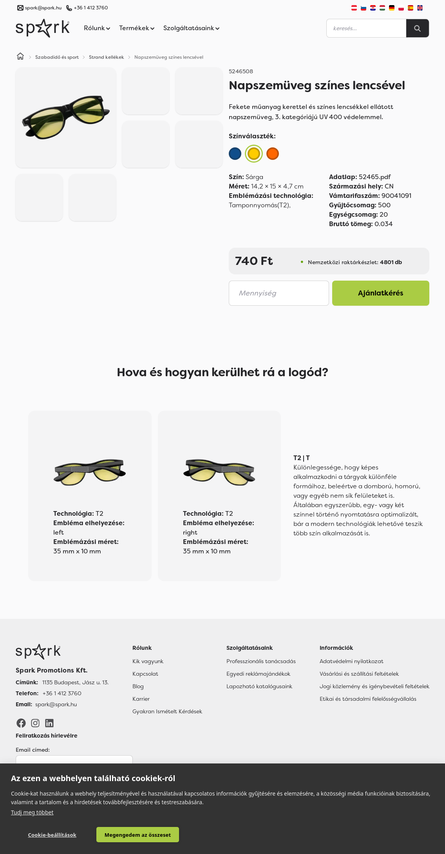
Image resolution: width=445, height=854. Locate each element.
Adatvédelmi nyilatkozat (351, 661)
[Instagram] (35, 722)
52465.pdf (360, 177)
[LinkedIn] (49, 722)
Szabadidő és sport (57, 57)
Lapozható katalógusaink (259, 686)
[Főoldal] (62, 652)
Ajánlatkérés (380, 293)
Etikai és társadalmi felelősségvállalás (368, 698)
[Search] (417, 28)
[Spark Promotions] (43, 28)
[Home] (20, 57)
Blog (138, 686)
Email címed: (33, 749)
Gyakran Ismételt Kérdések (167, 711)
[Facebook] (21, 722)
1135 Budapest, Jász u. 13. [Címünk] (75, 682)
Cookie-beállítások (52, 834)
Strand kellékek (106, 57)
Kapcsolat (145, 673)
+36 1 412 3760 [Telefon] (62, 693)
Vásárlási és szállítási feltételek (359, 673)
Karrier (141, 698)
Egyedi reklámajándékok (258, 673)
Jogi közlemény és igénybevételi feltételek (374, 686)
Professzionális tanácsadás (261, 661)
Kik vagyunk (147, 661)
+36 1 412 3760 (91, 8)
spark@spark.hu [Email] (56, 704)
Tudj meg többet (32, 812)
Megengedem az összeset (138, 834)
